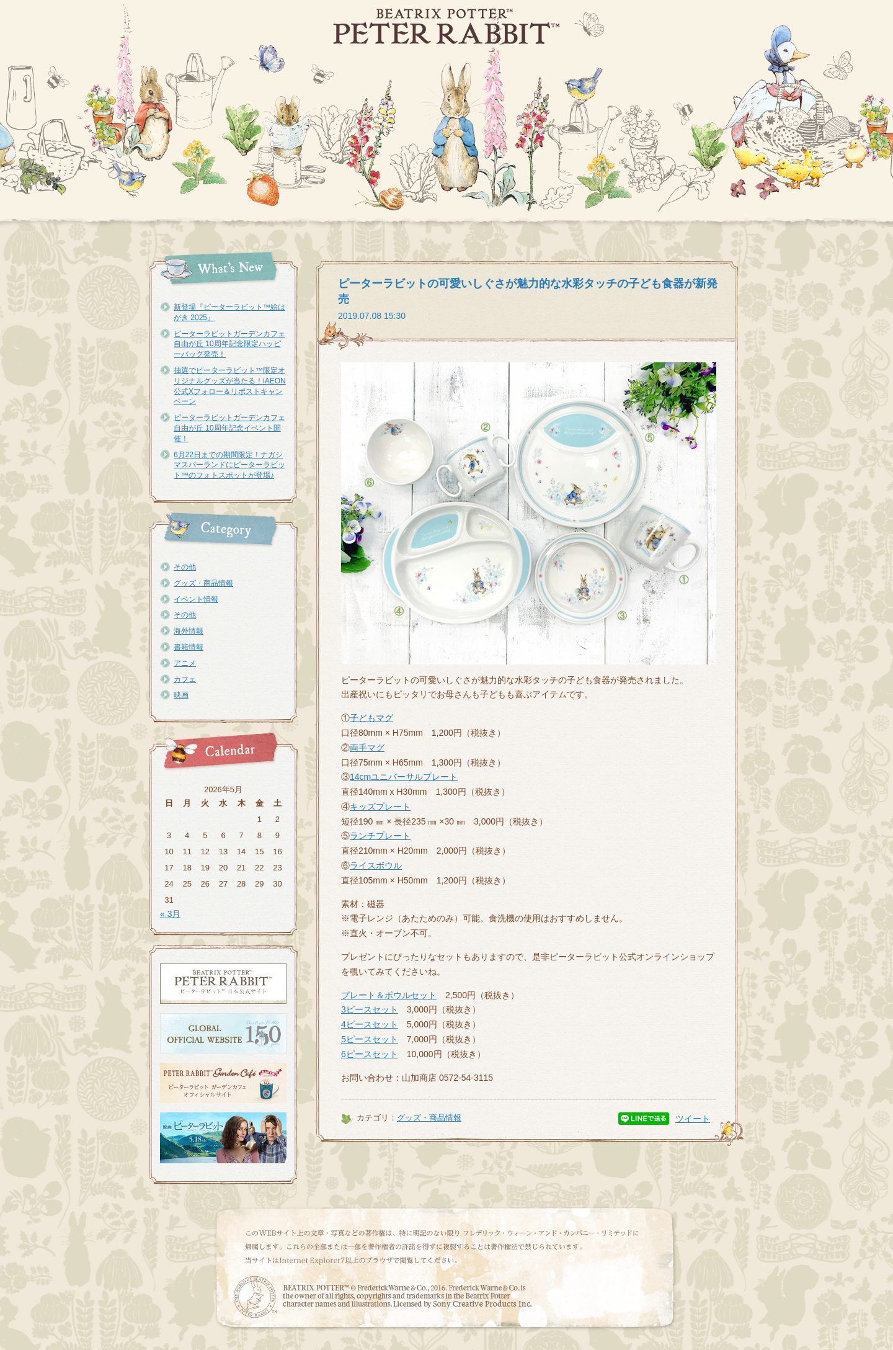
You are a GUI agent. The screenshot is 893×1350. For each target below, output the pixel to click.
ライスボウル (376, 865)
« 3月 (170, 914)
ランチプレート (380, 836)
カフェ (185, 679)
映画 (181, 695)
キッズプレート (380, 806)
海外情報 (188, 631)
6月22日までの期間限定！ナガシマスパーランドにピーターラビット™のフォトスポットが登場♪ (229, 465)
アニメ (185, 663)
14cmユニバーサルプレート (404, 777)
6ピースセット (369, 1054)
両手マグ (367, 748)
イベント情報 (196, 599)
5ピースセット (369, 1039)
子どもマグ (371, 718)
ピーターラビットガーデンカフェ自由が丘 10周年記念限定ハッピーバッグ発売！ (229, 344)
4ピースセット (369, 1024)
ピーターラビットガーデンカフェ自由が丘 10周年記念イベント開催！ (229, 428)
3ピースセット (369, 1009)
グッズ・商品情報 (203, 583)
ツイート (692, 1119)
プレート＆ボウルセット (389, 995)
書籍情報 (188, 647)
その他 (185, 567)
